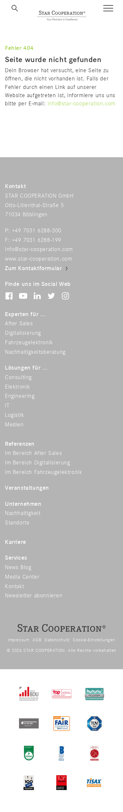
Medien (14, 425)
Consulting (18, 377)
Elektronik (17, 387)
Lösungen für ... (26, 368)
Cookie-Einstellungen (94, 640)
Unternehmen (23, 504)
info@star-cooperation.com (81, 104)
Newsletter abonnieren (34, 596)
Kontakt (14, 586)
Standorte (17, 523)
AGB (36, 640)
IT (7, 406)
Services (16, 558)
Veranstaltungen (27, 488)
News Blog (18, 567)
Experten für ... (25, 314)
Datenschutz (57, 640)
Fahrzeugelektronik (29, 343)
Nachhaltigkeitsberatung (35, 352)
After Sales (19, 324)
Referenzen (20, 444)
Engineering (20, 396)
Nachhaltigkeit (22, 513)
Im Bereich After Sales (33, 453)
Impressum (18, 640)
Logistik (14, 415)
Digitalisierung (23, 333)
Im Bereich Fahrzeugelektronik (43, 472)
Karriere (15, 542)
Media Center (22, 577)
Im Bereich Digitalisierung (37, 463)
